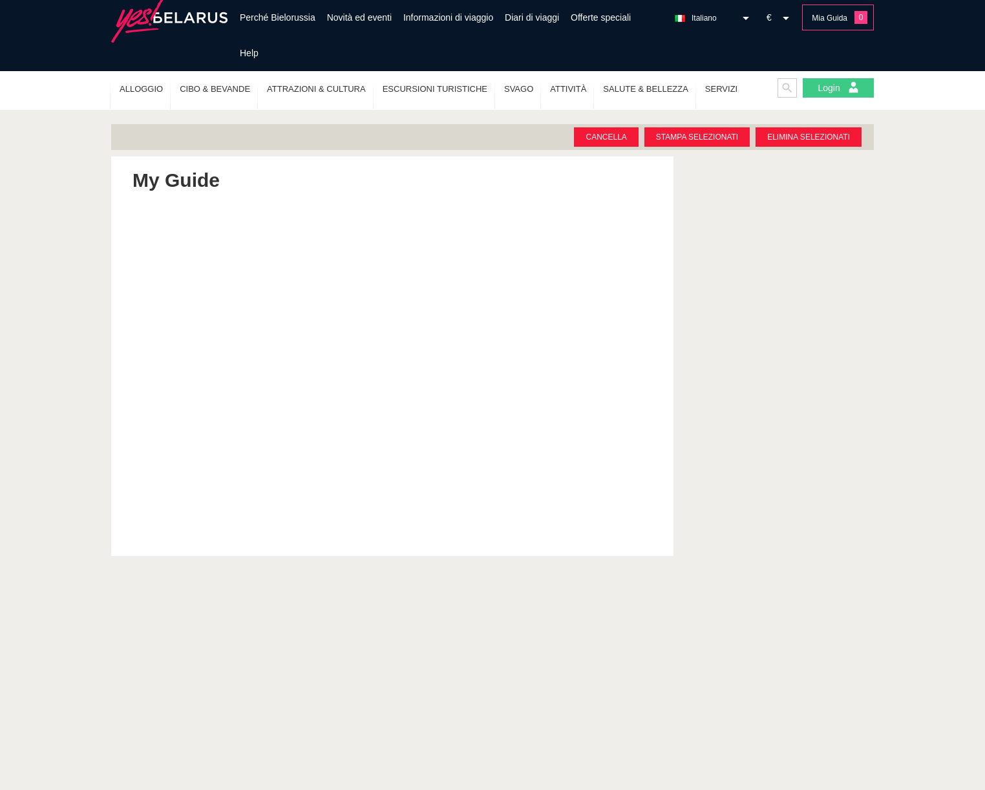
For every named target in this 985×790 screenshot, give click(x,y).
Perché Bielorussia (277, 17)
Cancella (606, 137)
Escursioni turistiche (435, 89)
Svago (518, 89)
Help (249, 53)
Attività (568, 89)
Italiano (704, 18)
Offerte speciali (601, 17)
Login (838, 87)
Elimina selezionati (808, 137)
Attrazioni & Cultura (316, 89)
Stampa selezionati (697, 137)
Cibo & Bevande (215, 89)
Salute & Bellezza (645, 89)
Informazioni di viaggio (448, 17)
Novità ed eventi (359, 17)
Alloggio (141, 89)
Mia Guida (829, 18)
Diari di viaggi (532, 17)
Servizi (721, 89)
